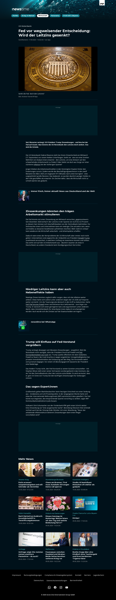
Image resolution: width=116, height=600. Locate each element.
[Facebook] (55, 587)
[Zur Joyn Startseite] (102, 2)
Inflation (37, 164)
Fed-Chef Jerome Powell (35, 304)
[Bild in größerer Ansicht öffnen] (58, 69)
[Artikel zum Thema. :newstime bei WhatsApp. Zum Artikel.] (58, 326)
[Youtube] (66, 587)
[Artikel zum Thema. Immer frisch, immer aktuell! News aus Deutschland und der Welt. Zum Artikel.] (58, 195)
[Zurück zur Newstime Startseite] (20, 8)
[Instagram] (60, 587)
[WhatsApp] (49, 587)
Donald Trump (84, 238)
